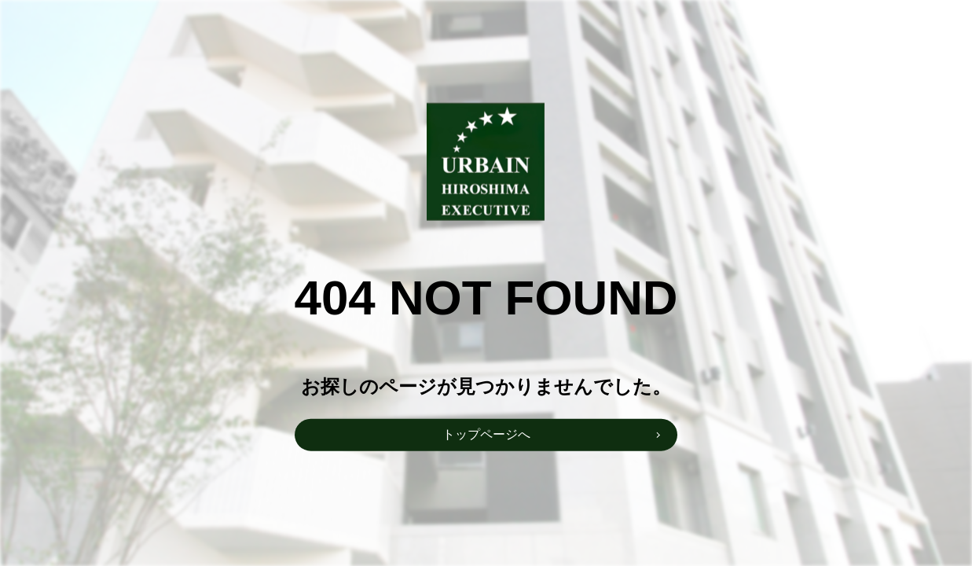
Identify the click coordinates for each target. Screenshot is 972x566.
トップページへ (486, 433)
